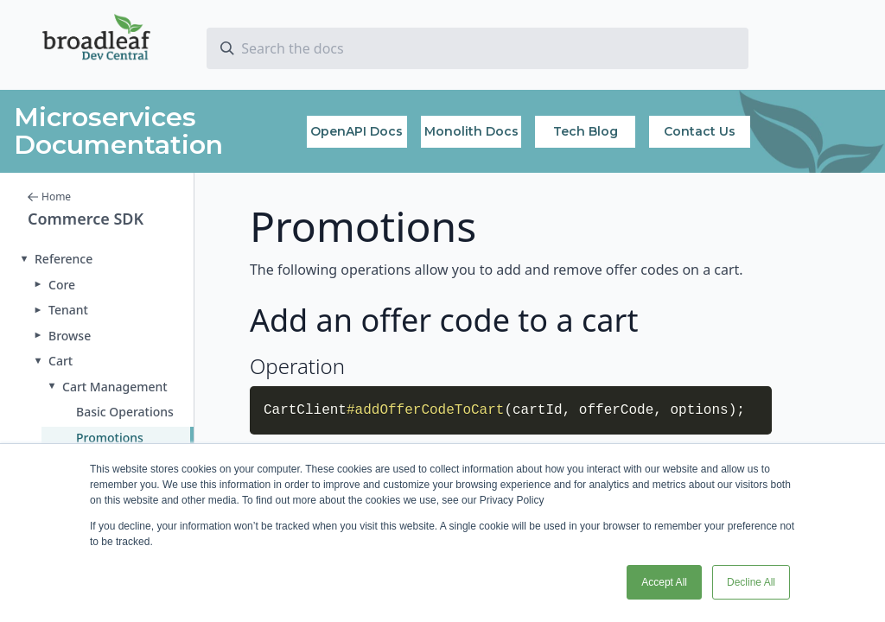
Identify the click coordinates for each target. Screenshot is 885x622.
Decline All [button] (751, 582)
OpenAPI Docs (356, 131)
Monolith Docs (471, 131)
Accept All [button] (664, 582)
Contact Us (699, 131)
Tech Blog (585, 131)
